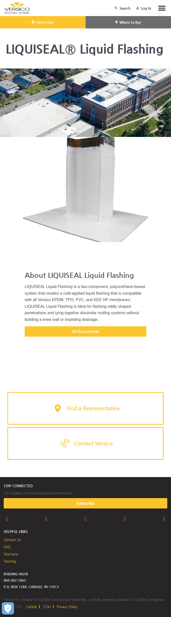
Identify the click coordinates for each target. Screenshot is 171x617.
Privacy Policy (67, 607)
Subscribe (85, 503)
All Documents (85, 331)
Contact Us (12, 540)
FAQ (7, 547)
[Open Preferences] (8, 608)
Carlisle (31, 607)
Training (10, 561)
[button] (85, 408)
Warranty (11, 554)
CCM (47, 607)
